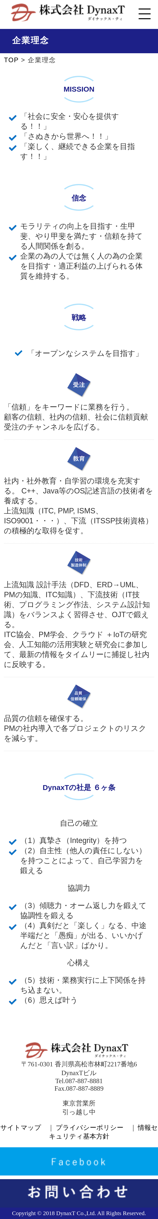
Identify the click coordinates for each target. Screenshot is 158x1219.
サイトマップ (20, 1127)
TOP (12, 60)
